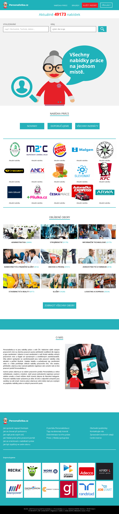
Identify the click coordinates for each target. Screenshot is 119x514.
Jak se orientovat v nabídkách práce (18, 441)
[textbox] (74, 29)
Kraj (53, 24)
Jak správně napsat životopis (15, 428)
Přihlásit (106, 5)
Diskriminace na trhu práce (58, 434)
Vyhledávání (9, 24)
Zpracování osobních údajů (102, 434)
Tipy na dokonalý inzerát (57, 431)
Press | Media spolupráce (57, 438)
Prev (6, 75)
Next (113, 75)
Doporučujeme (60, 126)
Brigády (75, 5)
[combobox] (73, 29)
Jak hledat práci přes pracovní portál (19, 438)
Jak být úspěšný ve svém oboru (16, 444)
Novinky (32, 126)
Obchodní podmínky (98, 428)
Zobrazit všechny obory (59, 305)
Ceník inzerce (96, 438)
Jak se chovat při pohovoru (15, 431)
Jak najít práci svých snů (13, 434)
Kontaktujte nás (97, 431)
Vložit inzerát (90, 5)
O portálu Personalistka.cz (57, 428)
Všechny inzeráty (87, 126)
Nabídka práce (60, 5)
